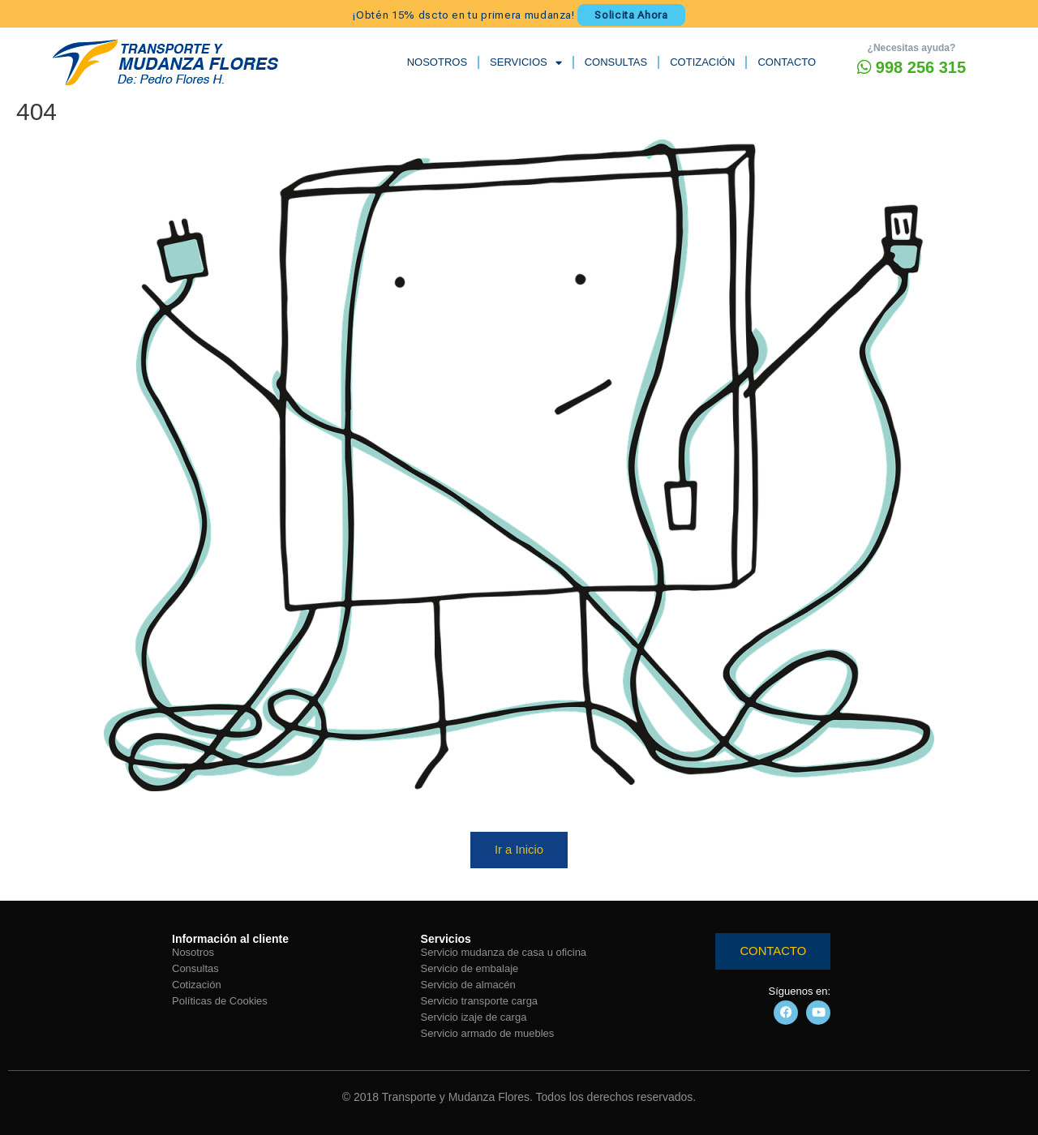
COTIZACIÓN (702, 62)
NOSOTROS (437, 62)
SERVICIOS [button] (526, 62)
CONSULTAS (616, 62)
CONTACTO (786, 62)
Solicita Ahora (630, 14)
